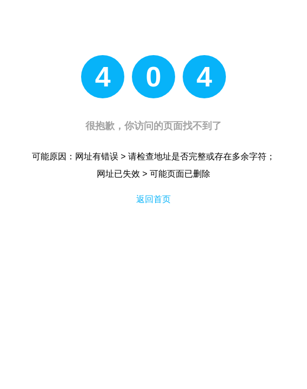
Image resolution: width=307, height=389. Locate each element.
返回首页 (153, 199)
